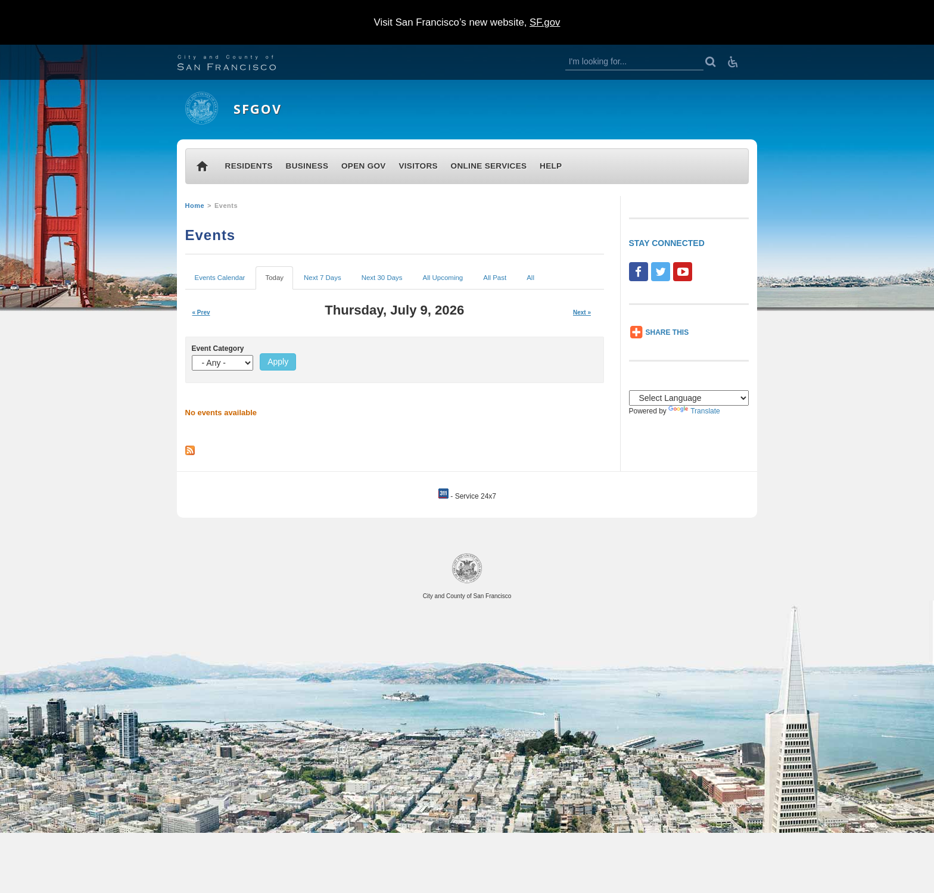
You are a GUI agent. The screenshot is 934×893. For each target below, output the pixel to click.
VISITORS (417, 165)
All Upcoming (443, 277)
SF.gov (545, 22)
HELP (551, 165)
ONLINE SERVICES (489, 165)
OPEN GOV (363, 165)
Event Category (218, 348)
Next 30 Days (382, 277)
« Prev (201, 312)
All (530, 277)
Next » (582, 312)
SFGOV (258, 108)
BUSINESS (307, 165)
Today (276, 281)
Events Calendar (220, 277)
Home (195, 205)
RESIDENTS (249, 165)
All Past (494, 277)
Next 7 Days (322, 277)
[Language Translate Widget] (689, 398)
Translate (694, 411)
